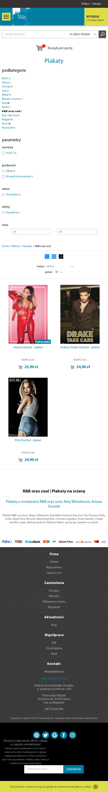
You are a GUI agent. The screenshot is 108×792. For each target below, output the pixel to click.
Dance (6, 82)
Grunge (7, 86)
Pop (5, 103)
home (5, 246)
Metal (6, 94)
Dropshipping (54, 648)
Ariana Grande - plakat (28, 347)
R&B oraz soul (12, 111)
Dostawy (54, 590)
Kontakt (54, 664)
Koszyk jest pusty (54, 48)
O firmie (54, 562)
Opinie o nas (54, 573)
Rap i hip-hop (10, 115)
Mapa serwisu (54, 567)
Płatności (54, 596)
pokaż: (49, 272)
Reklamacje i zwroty (54, 601)
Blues (6, 78)
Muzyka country (12, 99)
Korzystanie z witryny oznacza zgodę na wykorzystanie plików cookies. (51, 787)
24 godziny (13, 194)
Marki (54, 654)
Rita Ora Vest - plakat (28, 440)
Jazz (5, 90)
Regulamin (54, 607)
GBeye (10, 171)
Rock (6, 123)
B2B (54, 643)
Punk (6, 107)
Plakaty (54, 61)
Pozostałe (8, 127)
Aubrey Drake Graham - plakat (80, 347)
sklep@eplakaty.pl (54, 671)
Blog (54, 625)
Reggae (7, 119)
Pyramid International (19, 176)
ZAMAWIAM (73, 769)
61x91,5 (11, 153)
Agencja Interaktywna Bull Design (82, 718)
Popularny (13, 212)
